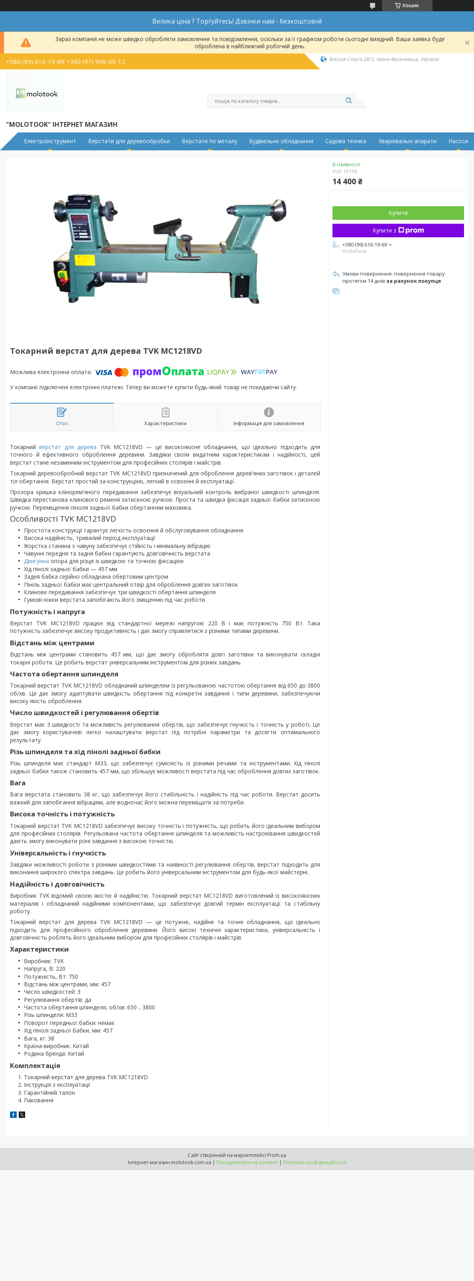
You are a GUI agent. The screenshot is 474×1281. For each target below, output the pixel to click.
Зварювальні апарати (407, 141)
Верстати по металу (209, 141)
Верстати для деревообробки (129, 141)
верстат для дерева (67, 447)
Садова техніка (345, 141)
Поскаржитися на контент (247, 1162)
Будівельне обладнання (281, 141)
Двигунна (36, 561)
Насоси (458, 141)
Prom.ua (276, 1155)
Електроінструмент (50, 141)
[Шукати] (349, 101)
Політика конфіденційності (314, 1162)
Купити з (398, 230)
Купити (398, 213)
